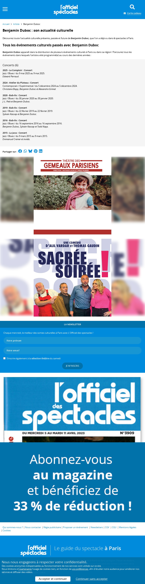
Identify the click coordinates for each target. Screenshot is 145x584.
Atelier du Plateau (18, 82)
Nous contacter (33, 527)
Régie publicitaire (52, 527)
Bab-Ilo (13, 95)
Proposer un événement (75, 527)
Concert (28, 70)
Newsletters (97, 527)
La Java (13, 132)
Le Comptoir (15, 70)
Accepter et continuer (53, 579)
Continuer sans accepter (92, 579)
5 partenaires (25, 569)
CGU (114, 527)
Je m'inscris (72, 365)
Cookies (7, 530)
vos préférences (80, 569)
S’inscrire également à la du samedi (34, 358)
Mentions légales (127, 527)
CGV (107, 527)
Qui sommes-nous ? (13, 527)
